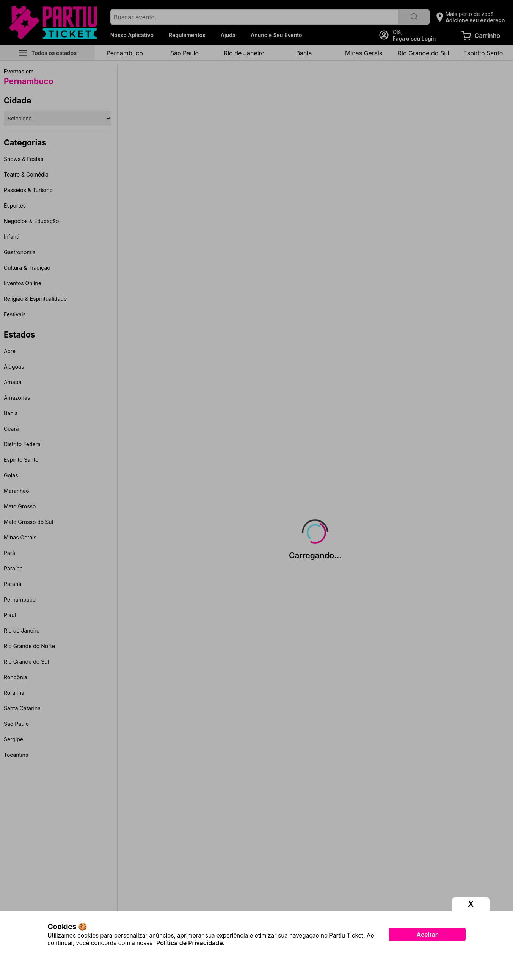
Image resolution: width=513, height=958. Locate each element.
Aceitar (427, 934)
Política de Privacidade (189, 943)
